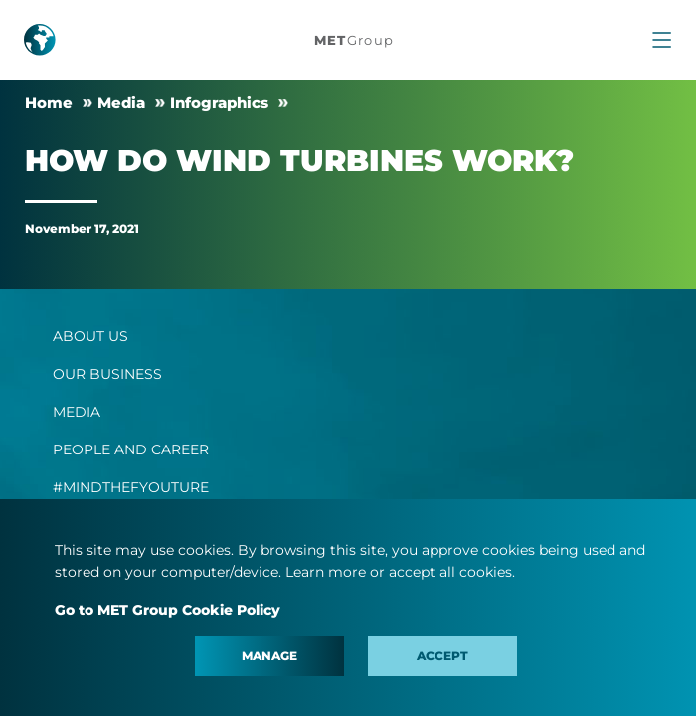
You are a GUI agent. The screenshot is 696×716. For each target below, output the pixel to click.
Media (121, 102)
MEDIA (76, 412)
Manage (269, 655)
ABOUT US (90, 336)
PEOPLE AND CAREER (131, 449)
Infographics (219, 102)
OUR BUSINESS (107, 374)
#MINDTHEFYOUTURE (131, 487)
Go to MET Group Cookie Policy (167, 610)
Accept (442, 655)
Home (49, 102)
